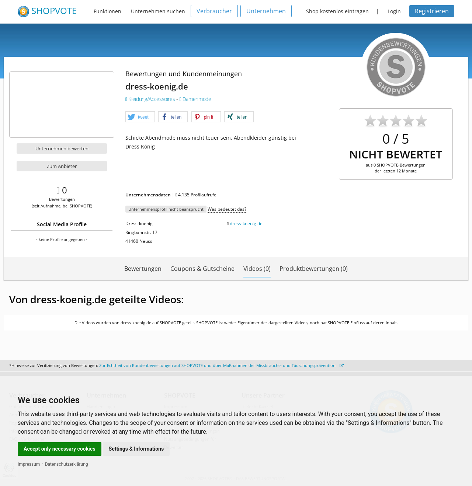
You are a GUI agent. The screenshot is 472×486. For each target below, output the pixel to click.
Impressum (29, 464)
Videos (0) (257, 269)
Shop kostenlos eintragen (337, 11)
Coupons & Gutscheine (202, 269)
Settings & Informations (136, 449)
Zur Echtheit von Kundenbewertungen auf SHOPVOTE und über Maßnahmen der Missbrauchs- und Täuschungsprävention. (221, 365)
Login (394, 11)
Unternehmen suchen (158, 11)
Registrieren (432, 11)
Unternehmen (266, 11)
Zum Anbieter (62, 166)
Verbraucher (214, 11)
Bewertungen (143, 269)
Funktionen (107, 11)
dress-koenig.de (246, 223)
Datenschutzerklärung (66, 464)
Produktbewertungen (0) (314, 269)
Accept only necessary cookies (60, 449)
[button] (140, 117)
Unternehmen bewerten (61, 148)
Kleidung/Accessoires (150, 98)
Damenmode (195, 98)
